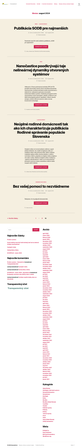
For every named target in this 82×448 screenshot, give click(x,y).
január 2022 (46, 332)
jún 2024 (45, 276)
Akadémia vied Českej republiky (33, 109)
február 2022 (46, 330)
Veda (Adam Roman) (48, 419)
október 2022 (46, 315)
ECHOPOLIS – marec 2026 (14, 252)
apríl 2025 (45, 256)
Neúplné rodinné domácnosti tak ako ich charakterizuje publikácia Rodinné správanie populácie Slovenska (41, 130)
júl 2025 (45, 250)
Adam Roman (46, 388)
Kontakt (38, 4)
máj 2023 (45, 301)
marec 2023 (46, 305)
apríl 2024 (45, 280)
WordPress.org (47, 436)
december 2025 (47, 241)
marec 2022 (46, 328)
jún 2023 (45, 299)
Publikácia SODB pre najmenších (41, 28)
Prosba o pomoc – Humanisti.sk (16, 262)
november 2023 (47, 289)
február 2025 (46, 260)
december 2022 (47, 311)
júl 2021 (45, 344)
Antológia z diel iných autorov (51, 390)
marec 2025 (46, 258)
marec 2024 (46, 281)
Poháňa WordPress (39, 444)
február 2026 (46, 237)
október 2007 (46, 369)
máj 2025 (45, 254)
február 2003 (46, 371)
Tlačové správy (43, 24)
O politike (45, 403)
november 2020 (47, 359)
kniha (27, 51)
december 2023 (47, 287)
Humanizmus (46, 394)
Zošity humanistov (48, 421)
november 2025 (47, 243)
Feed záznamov (47, 432)
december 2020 (47, 357)
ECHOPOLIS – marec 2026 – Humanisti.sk (18, 272)
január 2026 (46, 239)
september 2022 (47, 316)
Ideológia (45, 396)
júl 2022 (45, 320)
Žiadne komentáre (42, 35)
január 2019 (46, 363)
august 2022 (46, 318)
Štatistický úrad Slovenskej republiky (42, 51)
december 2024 (47, 264)
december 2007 (47, 367)
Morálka (45, 399)
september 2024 (47, 270)
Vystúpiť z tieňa (11, 247)
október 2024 (46, 268)
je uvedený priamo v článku (38, 33)
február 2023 (46, 307)
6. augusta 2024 (50, 33)
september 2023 (47, 293)
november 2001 (47, 375)
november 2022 (47, 313)
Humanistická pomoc (41, 181)
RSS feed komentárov (49, 434)
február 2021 (46, 353)
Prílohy (45, 411)
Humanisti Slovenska (30, 4)
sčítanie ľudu (31, 51)
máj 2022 (45, 324)
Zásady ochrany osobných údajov (66, 4)
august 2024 (46, 272)
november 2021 (47, 336)
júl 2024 (45, 274)
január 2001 (46, 379)
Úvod (44, 415)
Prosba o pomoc (11, 239)
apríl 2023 (45, 303)
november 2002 (47, 373)
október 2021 (46, 338)
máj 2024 (45, 278)
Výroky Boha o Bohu (13, 250)
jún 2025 (45, 252)
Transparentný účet (12, 263)
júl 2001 (45, 377)
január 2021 (46, 355)
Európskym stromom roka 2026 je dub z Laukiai (20, 274)
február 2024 (46, 283)
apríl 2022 (45, 326)
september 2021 (47, 340)
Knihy (36, 24)
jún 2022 (45, 322)
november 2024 (47, 266)
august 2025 (46, 248)
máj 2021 (45, 348)
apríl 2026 (45, 233)
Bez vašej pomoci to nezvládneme (41, 186)
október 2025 (46, 245)
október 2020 (46, 361)
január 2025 (46, 262)
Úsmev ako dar (29, 207)
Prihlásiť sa (46, 430)
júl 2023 (45, 297)
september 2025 (47, 247)
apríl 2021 (45, 349)
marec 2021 (46, 351)
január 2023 (46, 309)
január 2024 (46, 285)
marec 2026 (46, 235)
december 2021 (47, 334)
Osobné (45, 405)
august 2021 (46, 342)
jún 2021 (45, 346)
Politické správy (47, 407)
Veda (41, 61)
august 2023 (46, 295)
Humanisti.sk (14, 444)
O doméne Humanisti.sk (47, 4)
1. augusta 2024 (50, 140)
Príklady (45, 409)
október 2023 (46, 291)
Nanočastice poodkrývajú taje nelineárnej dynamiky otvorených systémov (41, 70)
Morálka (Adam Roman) (49, 401)
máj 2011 (45, 365)
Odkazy (55, 4)
